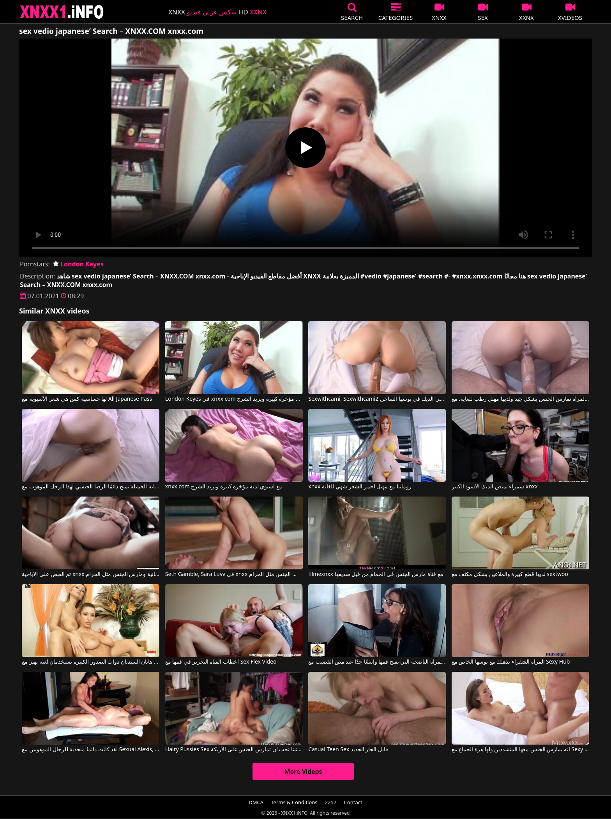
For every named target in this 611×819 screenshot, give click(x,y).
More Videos (303, 771)
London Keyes (78, 264)
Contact (353, 802)
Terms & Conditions (294, 802)
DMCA (256, 802)
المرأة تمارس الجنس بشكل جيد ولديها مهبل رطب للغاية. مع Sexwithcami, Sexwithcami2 (520, 399)
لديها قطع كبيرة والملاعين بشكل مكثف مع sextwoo (510, 574)
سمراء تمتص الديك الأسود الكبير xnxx (495, 487)
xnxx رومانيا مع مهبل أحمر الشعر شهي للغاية (359, 487)
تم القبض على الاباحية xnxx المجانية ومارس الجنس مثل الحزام (90, 574)
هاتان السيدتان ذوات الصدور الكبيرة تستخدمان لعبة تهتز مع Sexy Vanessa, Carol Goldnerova (90, 662)
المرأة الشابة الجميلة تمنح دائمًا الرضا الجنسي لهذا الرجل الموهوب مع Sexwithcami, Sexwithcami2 (90, 487)
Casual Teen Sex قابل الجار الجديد (348, 750)
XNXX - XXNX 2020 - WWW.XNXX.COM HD (62, 12)
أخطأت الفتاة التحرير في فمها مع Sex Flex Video (221, 662)
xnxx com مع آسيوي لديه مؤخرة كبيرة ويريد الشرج (223, 487)
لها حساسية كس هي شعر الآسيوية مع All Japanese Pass (87, 399)
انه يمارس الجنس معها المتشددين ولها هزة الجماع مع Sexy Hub (520, 750)
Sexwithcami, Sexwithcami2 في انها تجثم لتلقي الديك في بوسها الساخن (377, 399)
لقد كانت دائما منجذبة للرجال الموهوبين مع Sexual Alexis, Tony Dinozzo (90, 750)
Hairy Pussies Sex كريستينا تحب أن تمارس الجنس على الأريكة (234, 750)
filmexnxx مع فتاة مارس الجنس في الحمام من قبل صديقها (375, 574)
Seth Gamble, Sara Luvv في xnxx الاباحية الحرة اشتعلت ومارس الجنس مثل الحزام (234, 574)
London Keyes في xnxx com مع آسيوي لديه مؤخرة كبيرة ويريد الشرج (234, 399)
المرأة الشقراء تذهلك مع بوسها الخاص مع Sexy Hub (511, 662)
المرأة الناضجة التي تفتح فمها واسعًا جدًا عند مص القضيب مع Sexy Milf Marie (377, 662)
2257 (331, 802)
